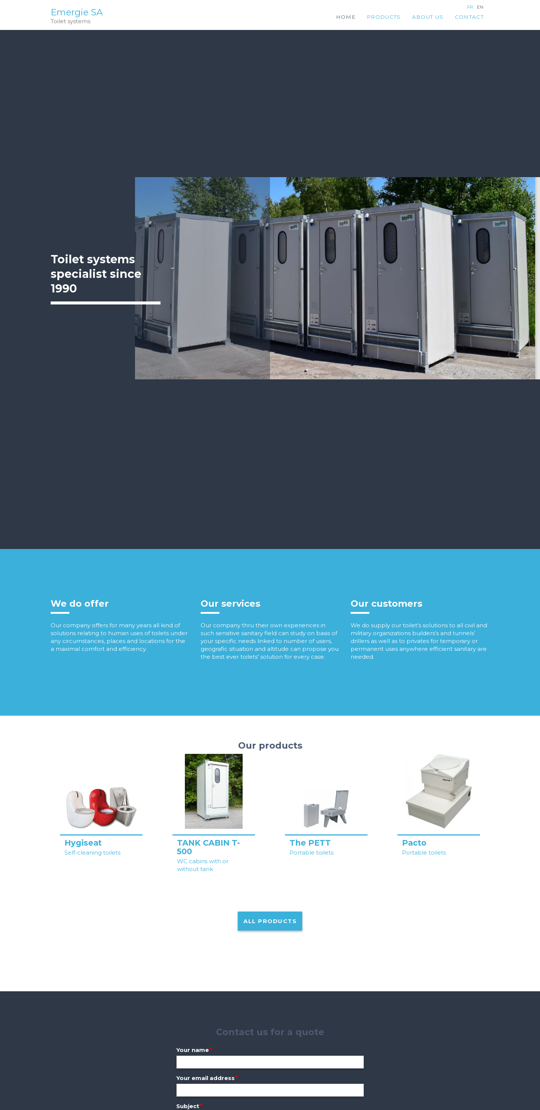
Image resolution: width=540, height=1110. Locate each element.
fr (470, 7)
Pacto (414, 842)
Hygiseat (83, 842)
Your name (192, 1049)
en (480, 7)
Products (384, 17)
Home (346, 17)
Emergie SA (77, 12)
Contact (469, 17)
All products (270, 921)
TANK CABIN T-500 (208, 847)
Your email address (205, 1078)
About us (428, 17)
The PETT (310, 842)
